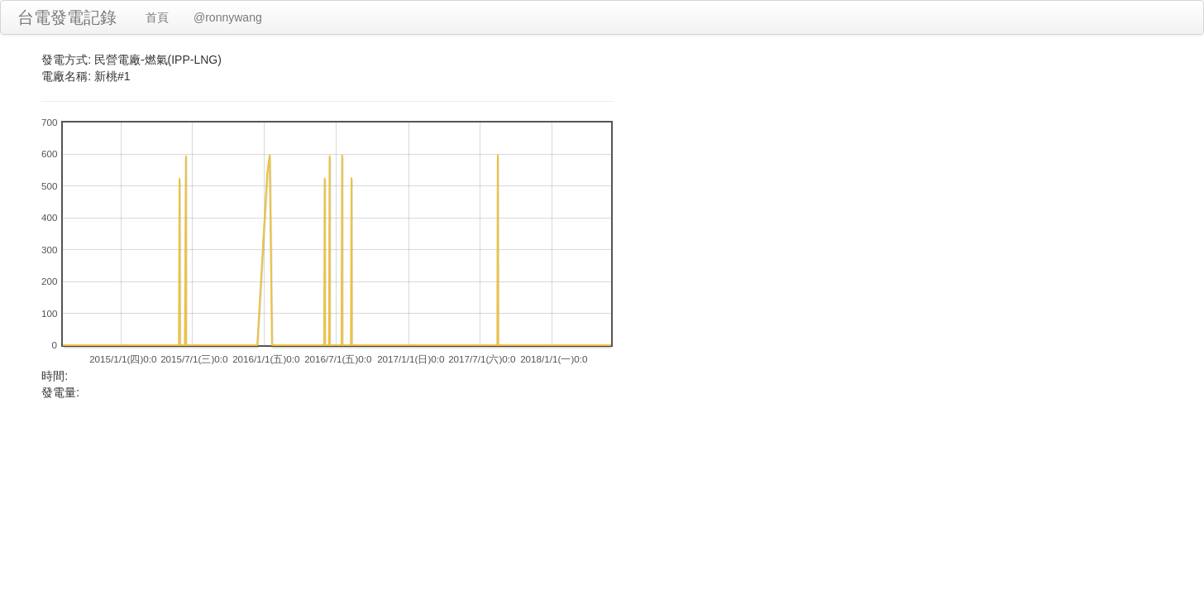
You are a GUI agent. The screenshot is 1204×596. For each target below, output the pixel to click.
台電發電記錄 (67, 17)
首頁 (157, 17)
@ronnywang (228, 17)
